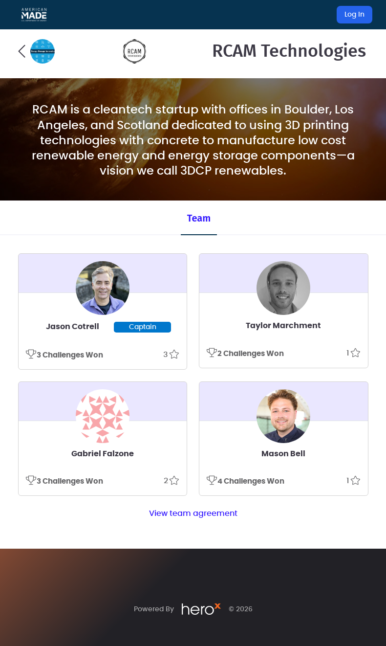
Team (199, 218)
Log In (354, 14)
